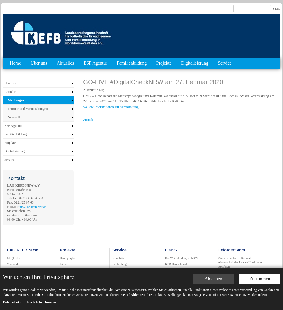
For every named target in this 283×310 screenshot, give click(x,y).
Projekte (163, 63)
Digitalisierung (194, 63)
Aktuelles (65, 63)
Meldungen (16, 100)
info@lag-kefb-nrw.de (32, 206)
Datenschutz (12, 275)
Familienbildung (132, 63)
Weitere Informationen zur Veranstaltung (111, 107)
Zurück (88, 120)
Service (224, 63)
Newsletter (15, 117)
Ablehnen (213, 251)
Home (15, 63)
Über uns (39, 63)
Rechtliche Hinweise (42, 275)
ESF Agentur (95, 63)
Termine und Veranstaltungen (28, 109)
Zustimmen (260, 251)
